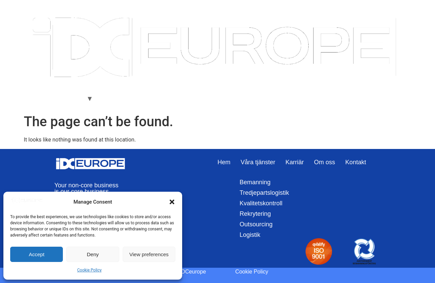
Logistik (250, 234)
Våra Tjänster (67, 98)
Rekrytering (255, 213)
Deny (93, 254)
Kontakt (166, 98)
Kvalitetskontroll (261, 203)
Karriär (110, 98)
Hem (34, 98)
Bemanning (255, 182)
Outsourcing (256, 224)
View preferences (149, 254)
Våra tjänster (258, 162)
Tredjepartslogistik (264, 192)
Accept (37, 254)
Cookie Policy (89, 270)
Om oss (137, 98)
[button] (172, 202)
